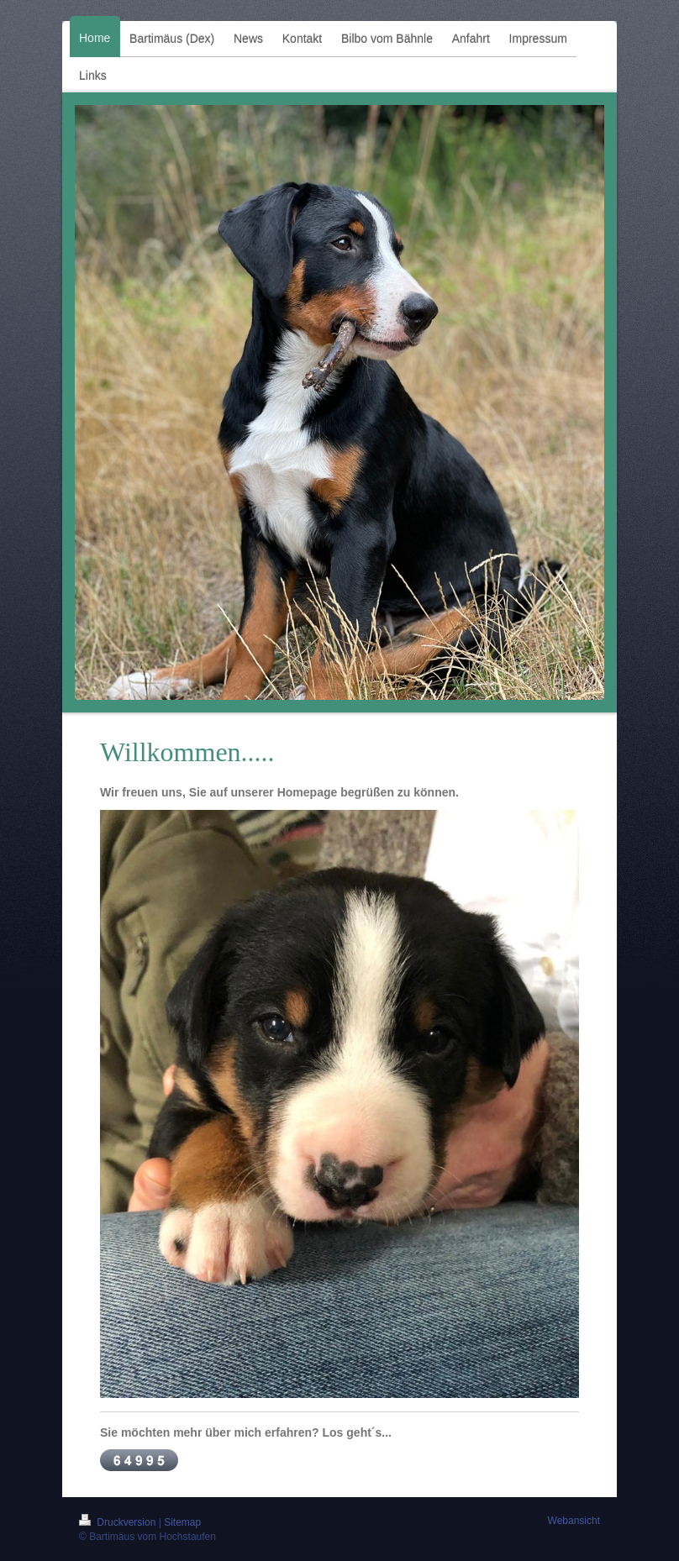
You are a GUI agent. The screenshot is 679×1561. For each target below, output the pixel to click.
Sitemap (182, 1522)
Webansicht (574, 1521)
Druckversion (119, 1522)
